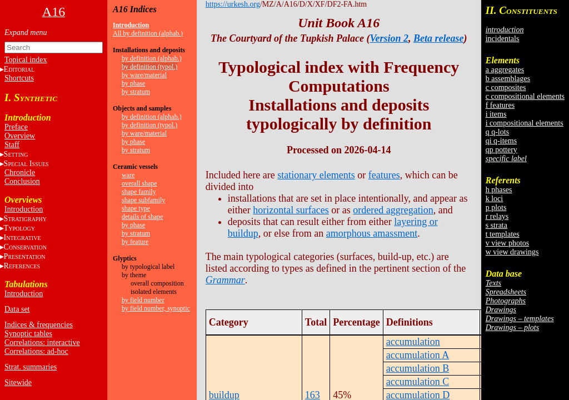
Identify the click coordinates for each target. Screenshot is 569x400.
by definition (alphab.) (152, 58)
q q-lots (497, 132)
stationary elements (316, 175)
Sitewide (18, 382)
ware (128, 175)
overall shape (139, 183)
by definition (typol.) (149, 67)
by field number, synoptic (156, 308)
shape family (139, 192)
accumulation (413, 341)
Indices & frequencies (38, 325)
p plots (496, 207)
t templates (503, 234)
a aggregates (505, 70)
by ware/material (144, 75)
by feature (135, 242)
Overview (19, 136)
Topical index (25, 60)
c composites (506, 87)
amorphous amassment (371, 233)
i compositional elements (524, 123)
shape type (136, 208)
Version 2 (389, 38)
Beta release (438, 38)
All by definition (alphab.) (148, 33)
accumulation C (417, 381)
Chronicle (19, 172)
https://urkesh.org (233, 4)
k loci (494, 198)
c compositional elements (525, 96)
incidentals (503, 38)
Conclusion (22, 181)
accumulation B (417, 368)
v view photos (508, 243)
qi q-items (501, 141)
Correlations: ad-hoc (36, 351)
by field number (143, 300)
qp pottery (501, 150)
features (384, 175)
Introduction (23, 209)
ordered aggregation (393, 210)
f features (500, 105)
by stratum (136, 92)
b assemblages (508, 78)
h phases (499, 190)
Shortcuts (19, 78)
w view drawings (512, 252)
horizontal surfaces (290, 210)
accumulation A (417, 355)
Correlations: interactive (42, 342)
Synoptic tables (28, 333)
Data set (16, 309)
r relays (497, 216)
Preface (16, 127)
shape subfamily (143, 200)
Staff (11, 145)
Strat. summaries (30, 367)
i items (496, 114)
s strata (496, 225)
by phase (133, 83)
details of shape (142, 217)
